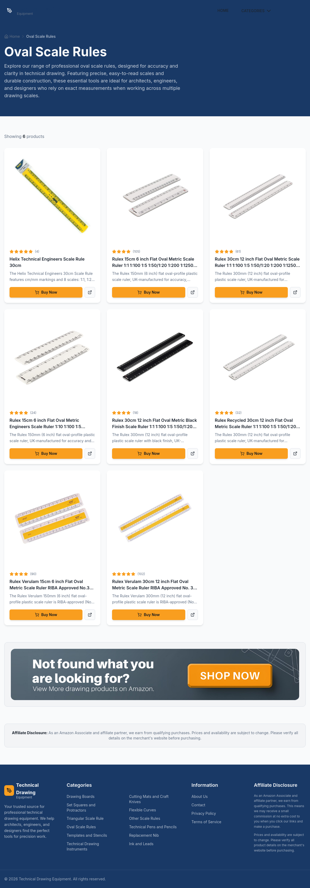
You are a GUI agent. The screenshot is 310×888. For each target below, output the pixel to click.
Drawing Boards (83, 796)
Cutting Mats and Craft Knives (155, 799)
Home (223, 10)
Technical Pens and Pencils (155, 827)
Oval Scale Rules (83, 827)
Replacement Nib (146, 835)
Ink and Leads (143, 843)
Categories (256, 11)
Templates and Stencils (89, 835)
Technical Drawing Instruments (92, 846)
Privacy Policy (204, 813)
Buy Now (46, 292)
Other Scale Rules (146, 818)
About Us (200, 796)
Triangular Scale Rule (87, 818)
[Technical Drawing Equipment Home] (32, 10)
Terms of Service (206, 822)
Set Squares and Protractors (92, 807)
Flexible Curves (144, 810)
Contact (198, 805)
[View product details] (90, 292)
